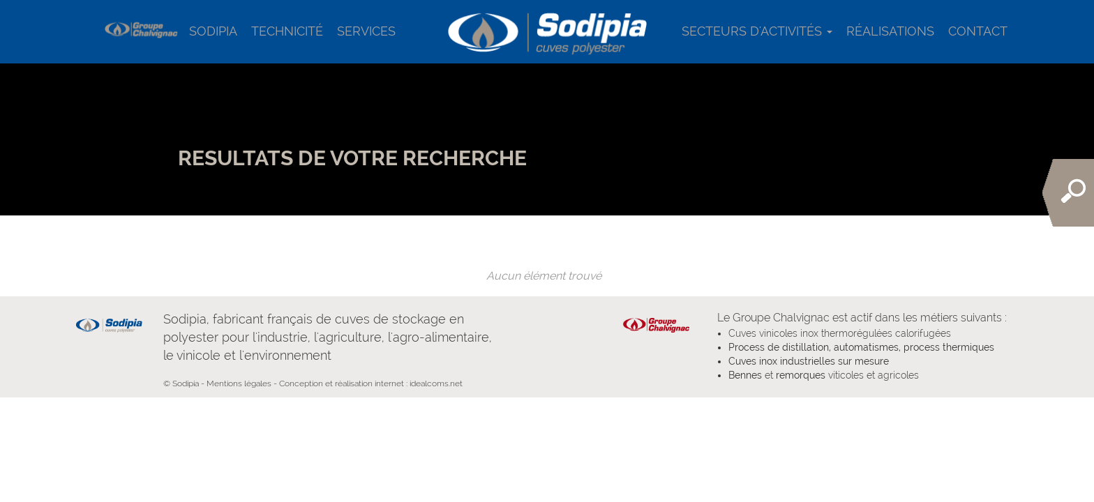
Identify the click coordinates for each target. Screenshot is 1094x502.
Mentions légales (239, 383)
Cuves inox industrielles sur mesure (808, 361)
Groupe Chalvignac (781, 317)
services (366, 31)
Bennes (745, 375)
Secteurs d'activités (757, 31)
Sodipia (213, 31)
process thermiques (947, 347)
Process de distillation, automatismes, (814, 347)
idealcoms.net (436, 383)
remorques (800, 375)
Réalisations (890, 31)
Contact (977, 31)
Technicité (287, 31)
